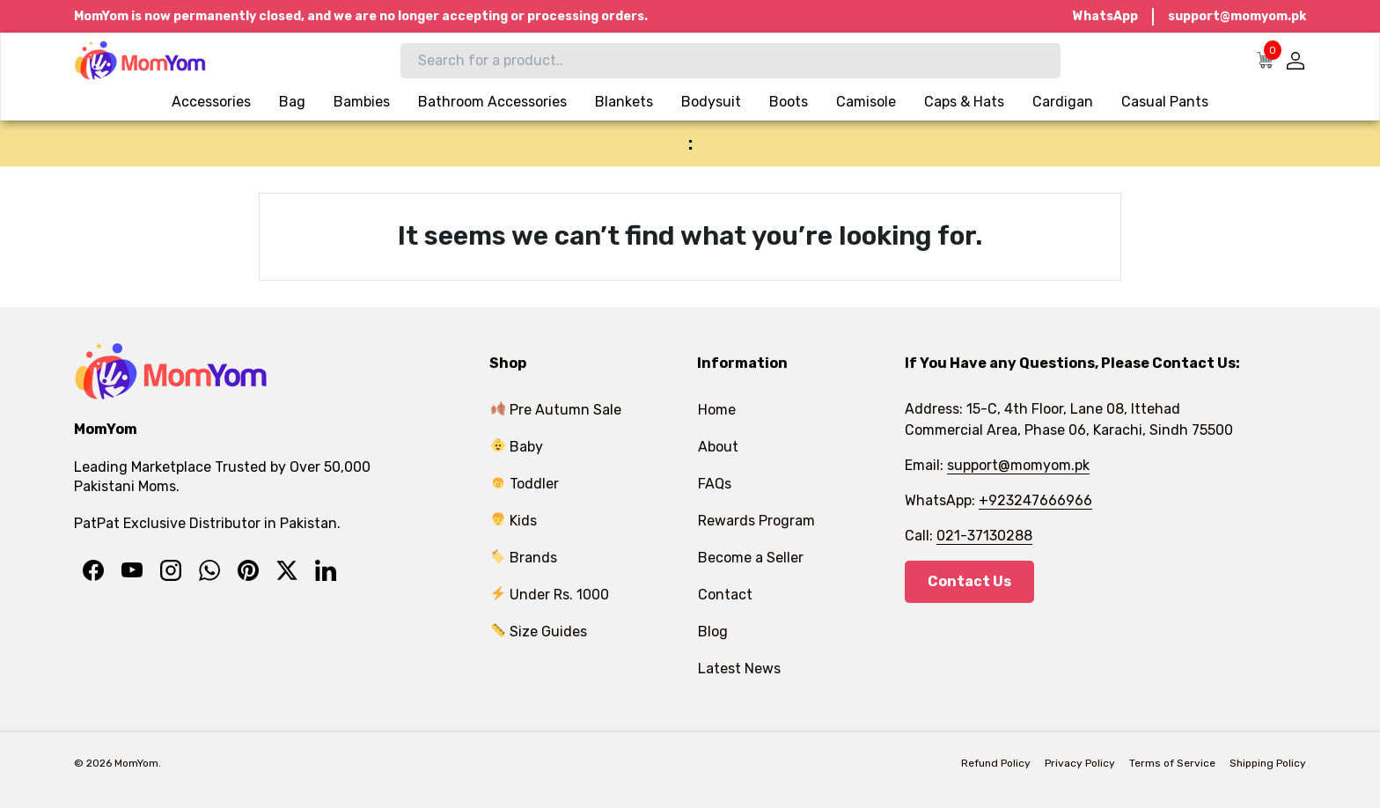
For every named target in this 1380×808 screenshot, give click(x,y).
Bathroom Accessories (492, 101)
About (718, 446)
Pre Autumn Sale (556, 409)
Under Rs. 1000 (550, 594)
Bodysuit (711, 101)
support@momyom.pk (1237, 16)
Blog (713, 631)
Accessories (211, 101)
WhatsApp (1105, 16)
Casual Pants (1164, 101)
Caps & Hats (964, 101)
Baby (517, 446)
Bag (292, 101)
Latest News (739, 668)
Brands (524, 557)
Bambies (362, 101)
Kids (514, 520)
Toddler (525, 483)
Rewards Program (756, 520)
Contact (725, 594)
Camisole (866, 101)
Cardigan (1062, 101)
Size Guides (539, 631)
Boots (788, 101)
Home (717, 409)
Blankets (624, 101)
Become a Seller (751, 557)
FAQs (714, 483)
